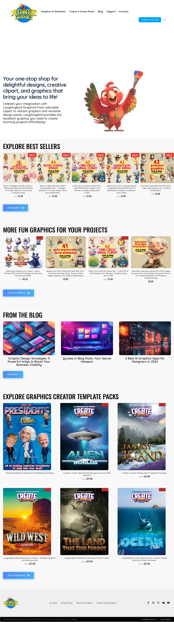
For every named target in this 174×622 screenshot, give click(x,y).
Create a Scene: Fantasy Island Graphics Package (144, 473)
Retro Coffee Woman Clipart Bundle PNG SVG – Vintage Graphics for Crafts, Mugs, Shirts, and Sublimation (52, 189)
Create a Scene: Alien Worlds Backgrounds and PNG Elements (87, 474)
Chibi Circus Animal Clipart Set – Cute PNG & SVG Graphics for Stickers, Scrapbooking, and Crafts (87, 189)
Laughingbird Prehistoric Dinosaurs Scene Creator (86, 558)
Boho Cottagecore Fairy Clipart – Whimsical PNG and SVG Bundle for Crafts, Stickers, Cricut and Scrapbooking (18, 189)
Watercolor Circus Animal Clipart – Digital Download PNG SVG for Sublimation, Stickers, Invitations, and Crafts (121, 189)
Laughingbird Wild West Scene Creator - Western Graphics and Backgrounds (29, 559)
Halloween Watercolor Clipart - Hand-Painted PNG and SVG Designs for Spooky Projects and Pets (23, 273)
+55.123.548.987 (166, 619)
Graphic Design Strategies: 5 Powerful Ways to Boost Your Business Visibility (29, 362)
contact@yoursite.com (149, 619)
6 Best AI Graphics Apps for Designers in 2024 (145, 360)
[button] (164, 19)
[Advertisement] (87, 46)
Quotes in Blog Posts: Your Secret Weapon (87, 360)
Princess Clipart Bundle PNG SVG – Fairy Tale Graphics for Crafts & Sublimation (155, 188)
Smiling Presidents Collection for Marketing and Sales (30, 473)
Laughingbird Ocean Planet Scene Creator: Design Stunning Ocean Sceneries (144, 559)
